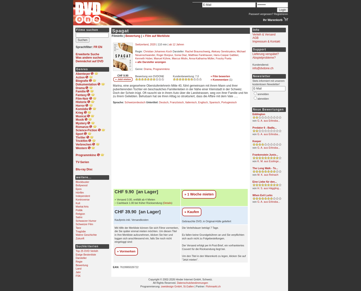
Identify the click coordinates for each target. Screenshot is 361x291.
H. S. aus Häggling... (269, 188)
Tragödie (81, 231)
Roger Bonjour (164, 55)
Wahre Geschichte (86, 234)
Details (167, 202)
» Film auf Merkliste (156, 36)
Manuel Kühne (162, 58)
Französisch (177, 102)
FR (96, 47)
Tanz (78, 227)
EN (100, 47)
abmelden (263, 98)
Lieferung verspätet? (266, 54)
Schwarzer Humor (86, 220)
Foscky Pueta (224, 58)
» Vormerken (126, 251)
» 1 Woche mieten (199, 194)
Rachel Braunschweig (197, 51)
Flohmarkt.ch (213, 286)
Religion (80, 213)
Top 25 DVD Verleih (87, 250)
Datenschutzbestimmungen (192, 282)
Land (79, 268)
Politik (79, 210)
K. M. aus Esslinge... (269, 161)
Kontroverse (83, 199)
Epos (79, 188)
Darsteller (81, 257)
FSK (78, 275)
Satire (79, 217)
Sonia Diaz (180, 55)
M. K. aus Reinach (267, 174)
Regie (79, 261)
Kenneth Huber (143, 58)
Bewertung (82, 265)
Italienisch (191, 102)
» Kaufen (191, 212)
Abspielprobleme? (264, 57)
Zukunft (80, 238)
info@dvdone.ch (263, 68)
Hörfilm (80, 192)
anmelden (263, 94)
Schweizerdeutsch (135, 102)
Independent (83, 195)
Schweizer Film (84, 224)
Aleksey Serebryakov (223, 51)
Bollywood (82, 185)
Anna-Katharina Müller (201, 58)
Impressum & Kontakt (266, 41)
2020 (153, 44)
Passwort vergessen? (261, 14)
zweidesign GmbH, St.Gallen (177, 286)
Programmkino (161, 69)
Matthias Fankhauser (200, 55)
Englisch (203, 102)
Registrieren (281, 14)
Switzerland (142, 44)
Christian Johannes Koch (157, 51)
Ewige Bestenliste (86, 254)
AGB (256, 38)
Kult (78, 203)
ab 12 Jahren (176, 44)
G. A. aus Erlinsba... (268, 120)
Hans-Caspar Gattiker (226, 55)
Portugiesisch (229, 102)
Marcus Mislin (180, 58)
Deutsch (164, 102)
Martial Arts (82, 206)
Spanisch (214, 102)
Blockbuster (82, 181)
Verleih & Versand (264, 34)
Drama (148, 69)
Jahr (78, 272)
